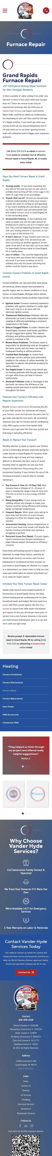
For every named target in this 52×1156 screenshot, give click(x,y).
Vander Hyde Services (12, 111)
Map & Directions (26, 1068)
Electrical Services (26, 1104)
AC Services (26, 1095)
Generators (26, 1108)
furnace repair (23, 212)
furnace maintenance (19, 406)
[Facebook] (20, 1125)
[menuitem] (26, 675)
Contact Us (26, 1085)
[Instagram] (31, 1125)
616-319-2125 (26, 1019)
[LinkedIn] (26, 1125)
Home (25, 1081)
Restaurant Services (26, 1113)
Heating (25, 1090)
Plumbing (26, 1099)
